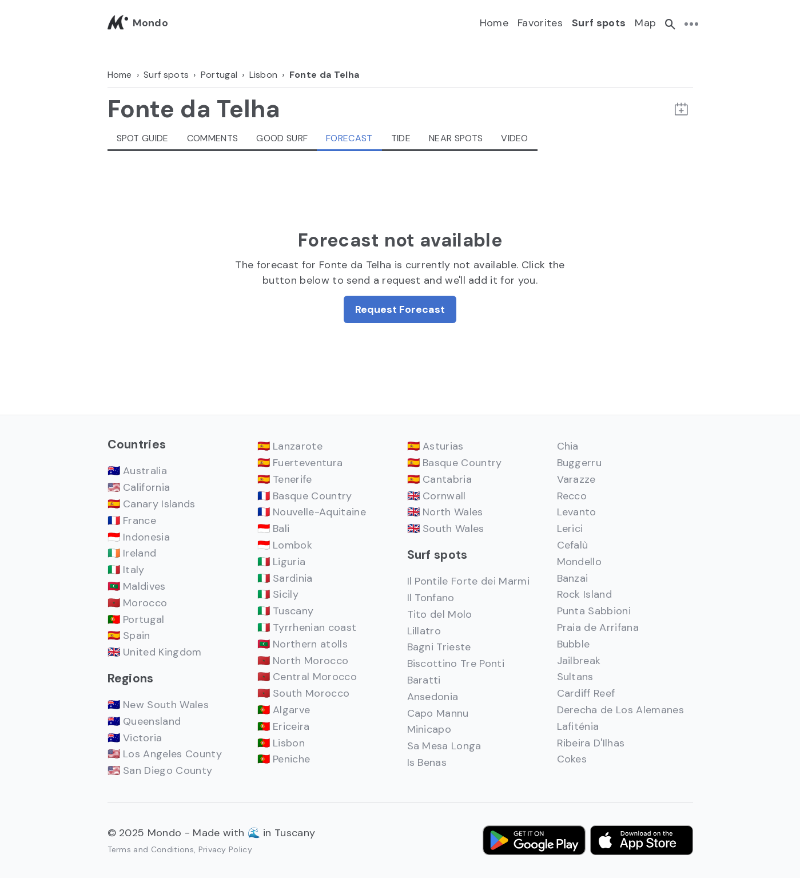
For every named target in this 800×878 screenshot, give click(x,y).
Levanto (576, 512)
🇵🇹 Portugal (136, 619)
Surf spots (599, 23)
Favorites (540, 23)
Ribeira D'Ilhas (591, 743)
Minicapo (429, 729)
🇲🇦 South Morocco (303, 693)
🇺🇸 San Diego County (160, 770)
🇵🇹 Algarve (284, 710)
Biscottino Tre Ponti (455, 663)
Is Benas (427, 762)
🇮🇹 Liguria (281, 562)
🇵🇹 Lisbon (281, 743)
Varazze (576, 479)
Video (514, 138)
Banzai (572, 578)
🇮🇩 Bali (273, 528)
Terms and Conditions (151, 849)
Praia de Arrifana (598, 627)
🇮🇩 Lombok (285, 545)
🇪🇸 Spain (129, 635)
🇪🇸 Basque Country (454, 463)
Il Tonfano (431, 598)
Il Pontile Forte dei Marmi (468, 581)
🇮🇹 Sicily (278, 594)
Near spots (456, 138)
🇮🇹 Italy (126, 570)
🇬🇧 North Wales (445, 512)
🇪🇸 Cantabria (439, 479)
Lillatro (424, 631)
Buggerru (579, 463)
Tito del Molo (439, 614)
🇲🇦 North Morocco (303, 661)
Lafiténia (578, 726)
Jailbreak (579, 661)
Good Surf (282, 138)
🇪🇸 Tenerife (284, 479)
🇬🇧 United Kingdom (155, 652)
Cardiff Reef (586, 693)
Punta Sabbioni (594, 611)
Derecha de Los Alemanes (620, 710)
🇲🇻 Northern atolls (302, 644)
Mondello (579, 562)
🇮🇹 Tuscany (285, 611)
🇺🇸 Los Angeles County (165, 754)
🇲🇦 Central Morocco (307, 677)
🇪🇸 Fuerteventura (300, 463)
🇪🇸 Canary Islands (152, 504)
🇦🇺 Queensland (144, 721)
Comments (212, 138)
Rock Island (584, 594)
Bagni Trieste (439, 647)
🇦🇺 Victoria (135, 738)
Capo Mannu (438, 713)
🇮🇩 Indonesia (139, 537)
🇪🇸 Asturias (435, 446)
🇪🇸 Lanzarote (290, 446)
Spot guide (143, 138)
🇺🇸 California (139, 487)
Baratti (424, 680)
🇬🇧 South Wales (445, 528)
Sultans (575, 677)
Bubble (573, 644)
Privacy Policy (225, 849)
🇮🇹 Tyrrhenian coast (307, 627)
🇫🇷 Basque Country (304, 496)
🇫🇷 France (132, 520)
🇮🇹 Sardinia (285, 578)
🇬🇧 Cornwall (436, 496)
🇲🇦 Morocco (138, 603)
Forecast (349, 138)
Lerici (570, 528)
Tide (401, 138)
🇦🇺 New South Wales (158, 705)
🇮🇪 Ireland (132, 553)
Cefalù (572, 545)
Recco (572, 496)
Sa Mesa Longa (444, 746)
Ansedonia (433, 697)
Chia (568, 446)
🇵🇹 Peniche (284, 759)
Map (645, 23)
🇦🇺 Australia (138, 471)
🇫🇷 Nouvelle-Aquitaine (311, 512)
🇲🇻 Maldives (137, 586)
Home (494, 23)
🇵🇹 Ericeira (283, 726)
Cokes (572, 759)
